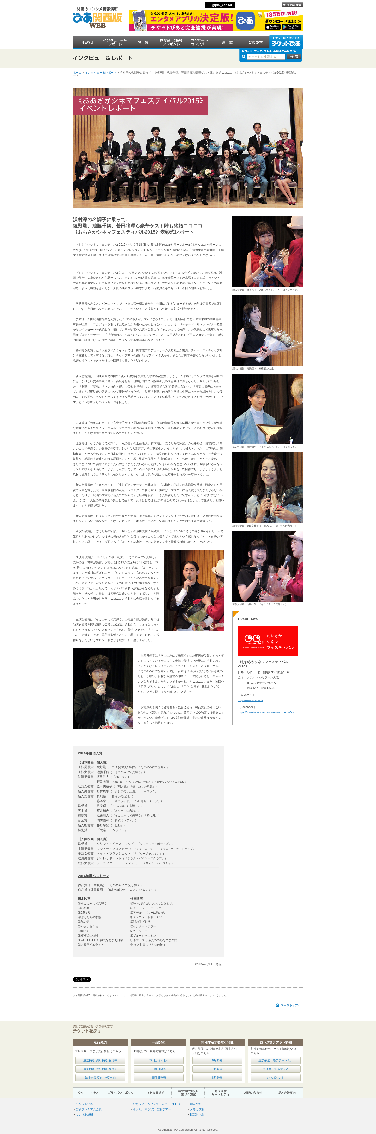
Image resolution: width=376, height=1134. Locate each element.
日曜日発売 (159, 1077)
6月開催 (217, 1060)
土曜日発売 (159, 1069)
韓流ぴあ (195, 1104)
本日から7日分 (158, 1060)
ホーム (77, 72)
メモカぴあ (197, 1109)
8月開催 (217, 1077)
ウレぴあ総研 (84, 1114)
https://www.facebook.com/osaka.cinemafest (266, 712)
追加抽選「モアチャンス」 (275, 1060)
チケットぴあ (84, 1104)
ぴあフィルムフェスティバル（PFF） (157, 1104)
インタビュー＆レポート (101, 72)
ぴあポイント (275, 1077)
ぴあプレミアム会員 (89, 1109)
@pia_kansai (222, 5)
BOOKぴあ (197, 1114)
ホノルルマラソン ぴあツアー (152, 1109)
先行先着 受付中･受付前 (100, 1077)
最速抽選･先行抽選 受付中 (100, 1060)
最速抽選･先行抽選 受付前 (100, 1069)
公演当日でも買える (276, 1069)
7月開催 (217, 1069)
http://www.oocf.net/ (250, 700)
